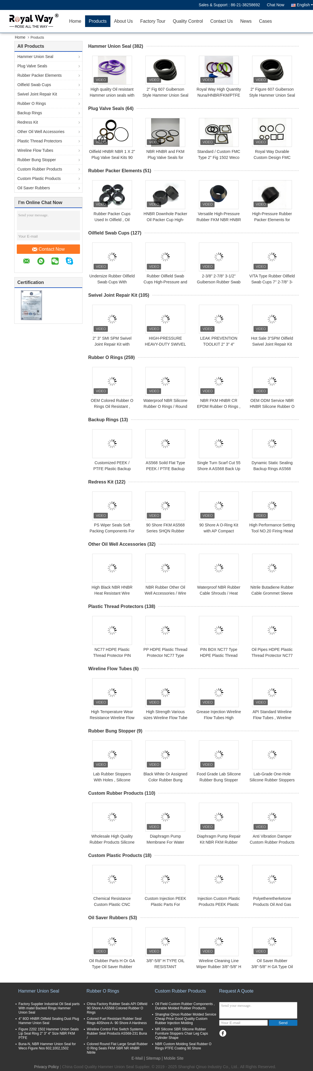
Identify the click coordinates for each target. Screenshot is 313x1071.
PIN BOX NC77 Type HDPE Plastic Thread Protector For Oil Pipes (219, 655)
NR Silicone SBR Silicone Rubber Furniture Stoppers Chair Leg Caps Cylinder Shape (181, 1033)
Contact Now (48, 249)
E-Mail (137, 1058)
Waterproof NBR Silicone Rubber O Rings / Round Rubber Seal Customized (165, 406)
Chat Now (275, 5)
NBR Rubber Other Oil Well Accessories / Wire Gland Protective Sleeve (165, 593)
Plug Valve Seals (32, 66)
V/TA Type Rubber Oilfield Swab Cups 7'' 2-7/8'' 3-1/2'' (272, 282)
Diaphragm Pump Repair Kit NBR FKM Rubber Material (219, 842)
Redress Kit (27, 122)
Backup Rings (29, 113)
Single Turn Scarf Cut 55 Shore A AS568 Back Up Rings (218, 468)
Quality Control (188, 21)
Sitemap (153, 1058)
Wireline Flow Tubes (35, 150)
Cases (265, 21)
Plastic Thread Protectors (39, 141)
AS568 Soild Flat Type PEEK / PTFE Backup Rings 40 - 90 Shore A (165, 468)
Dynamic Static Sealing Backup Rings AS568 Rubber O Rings (272, 468)
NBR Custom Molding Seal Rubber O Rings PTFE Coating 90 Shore (183, 1046)
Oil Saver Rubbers (33, 188)
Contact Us (221, 21)
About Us (123, 21)
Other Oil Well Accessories (40, 131)
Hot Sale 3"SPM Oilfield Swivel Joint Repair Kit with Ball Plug (272, 344)
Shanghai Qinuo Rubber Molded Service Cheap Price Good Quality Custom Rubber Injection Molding (185, 1018)
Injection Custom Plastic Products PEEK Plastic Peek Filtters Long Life (218, 904)
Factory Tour (153, 21)
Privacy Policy (46, 1066)
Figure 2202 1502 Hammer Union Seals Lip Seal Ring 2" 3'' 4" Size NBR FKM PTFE (48, 1033)
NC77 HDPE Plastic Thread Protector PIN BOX (112, 655)
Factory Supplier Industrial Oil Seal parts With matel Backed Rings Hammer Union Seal (49, 1008)
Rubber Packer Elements (39, 75)
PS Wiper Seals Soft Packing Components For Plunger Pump (112, 531)
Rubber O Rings (31, 103)
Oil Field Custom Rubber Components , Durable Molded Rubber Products (185, 1006)
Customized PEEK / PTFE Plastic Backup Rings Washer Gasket (112, 468)
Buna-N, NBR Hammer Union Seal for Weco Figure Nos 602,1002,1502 (47, 1046)
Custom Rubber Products (39, 169)
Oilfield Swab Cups (34, 84)
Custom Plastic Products (39, 178)
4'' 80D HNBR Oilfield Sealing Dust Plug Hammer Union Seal (48, 1021)
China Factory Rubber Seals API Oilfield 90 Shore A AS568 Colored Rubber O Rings (117, 1008)
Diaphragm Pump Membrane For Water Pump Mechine (165, 842)
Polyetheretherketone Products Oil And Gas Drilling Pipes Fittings (272, 904)
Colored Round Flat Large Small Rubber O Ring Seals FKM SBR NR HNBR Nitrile (117, 1048)
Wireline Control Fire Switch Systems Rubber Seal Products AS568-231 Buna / (117, 1033)
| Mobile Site (173, 1058)
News (246, 21)
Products (98, 21)
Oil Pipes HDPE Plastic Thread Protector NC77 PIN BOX (272, 655)
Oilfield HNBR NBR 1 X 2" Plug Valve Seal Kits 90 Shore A (112, 157)
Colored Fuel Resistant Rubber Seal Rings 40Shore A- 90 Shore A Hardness (117, 1021)
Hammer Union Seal (35, 56)
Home (75, 21)
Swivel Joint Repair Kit (37, 94)
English (305, 5)
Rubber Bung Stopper (36, 159)
